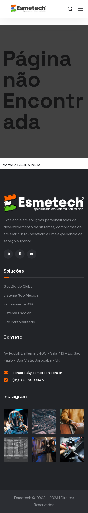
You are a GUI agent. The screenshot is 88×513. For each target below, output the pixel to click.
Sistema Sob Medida (21, 295)
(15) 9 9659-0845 (28, 379)
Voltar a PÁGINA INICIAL (22, 164)
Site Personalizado (19, 321)
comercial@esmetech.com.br (37, 372)
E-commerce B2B (18, 304)
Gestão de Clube (18, 286)
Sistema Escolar (17, 313)
